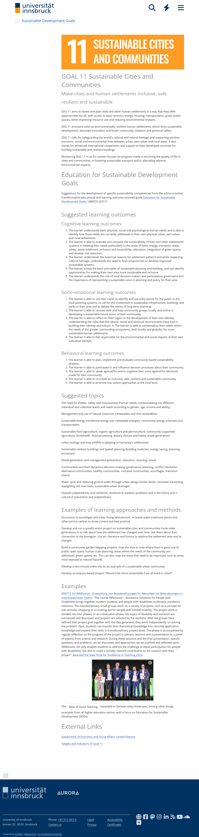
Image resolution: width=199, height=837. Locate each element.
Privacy (92, 824)
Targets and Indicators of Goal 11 (82, 743)
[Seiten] (181, 8)
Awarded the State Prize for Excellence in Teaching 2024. (108, 655)
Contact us (54, 824)
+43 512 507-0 (67, 819)
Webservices (30, 834)
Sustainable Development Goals (48, 20)
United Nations (125, 736)
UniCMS (18, 834)
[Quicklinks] (166, 8)
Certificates (114, 824)
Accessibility (114, 819)
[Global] (166, 8)
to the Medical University (50, 834)
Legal (90, 819)
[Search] (152, 8)
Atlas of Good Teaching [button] (83, 706)
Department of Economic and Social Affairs (88, 736)
